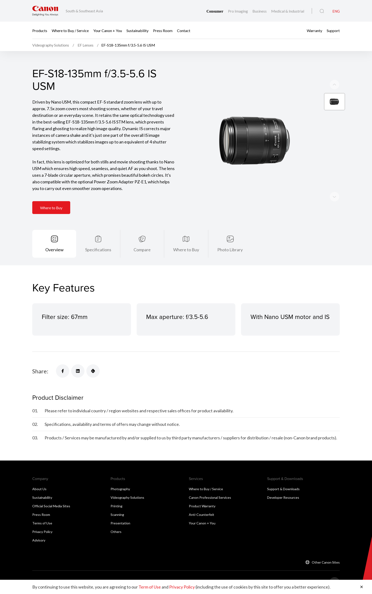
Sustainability (137, 30)
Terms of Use (42, 523)
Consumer (215, 11)
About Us (39, 489)
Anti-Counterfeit (201, 515)
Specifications (98, 249)
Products (39, 30)
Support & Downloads (283, 489)
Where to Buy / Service (70, 30)
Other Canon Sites (326, 562)
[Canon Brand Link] (45, 11)
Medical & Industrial (287, 11)
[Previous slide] (334, 196)
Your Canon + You (107, 30)
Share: (40, 371)
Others (116, 532)
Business (259, 11)
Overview (54, 249)
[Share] (62, 371)
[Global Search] (322, 11)
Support (333, 30)
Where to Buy (51, 207)
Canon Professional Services (210, 497)
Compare (142, 249)
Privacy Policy (42, 532)
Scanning (117, 515)
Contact (183, 30)
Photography (120, 489)
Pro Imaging (238, 11)
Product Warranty (202, 506)
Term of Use (150, 586)
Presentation (120, 523)
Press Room (162, 30)
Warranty (314, 30)
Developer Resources (283, 497)
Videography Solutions (127, 497)
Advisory (38, 540)
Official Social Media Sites (51, 506)
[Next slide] (334, 84)
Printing (116, 506)
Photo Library (230, 249)
